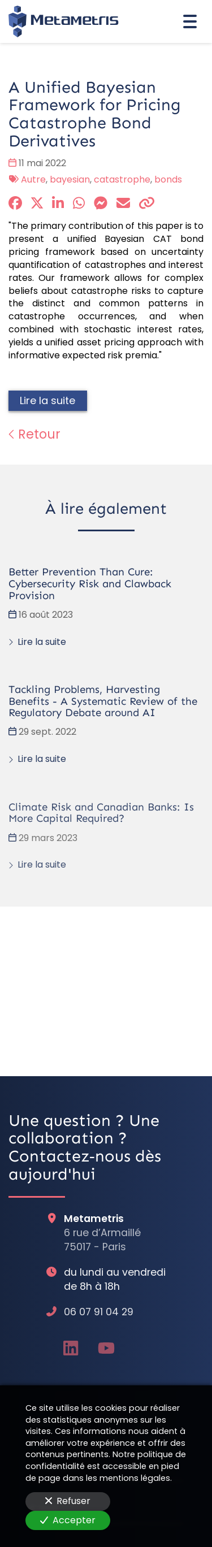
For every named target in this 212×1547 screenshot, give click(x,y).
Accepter (68, 1520)
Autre (33, 179)
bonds (168, 179)
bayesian (70, 179)
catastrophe (122, 179)
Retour (34, 434)
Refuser (67, 1500)
